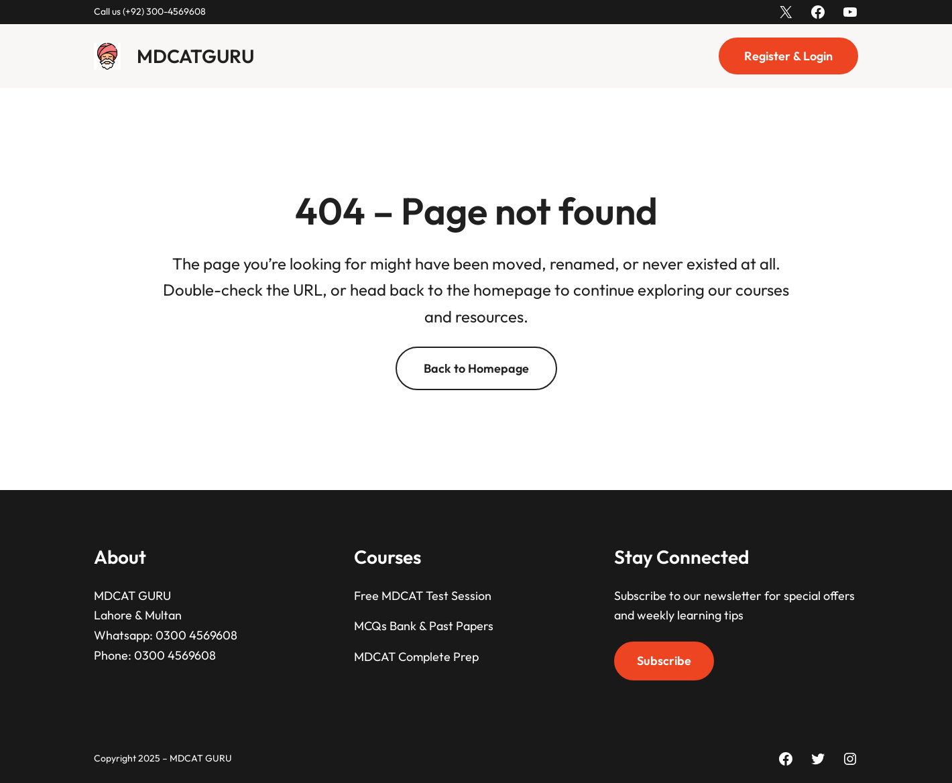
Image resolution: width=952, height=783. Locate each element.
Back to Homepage (476, 368)
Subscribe (664, 660)
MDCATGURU (195, 56)
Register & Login (788, 56)
